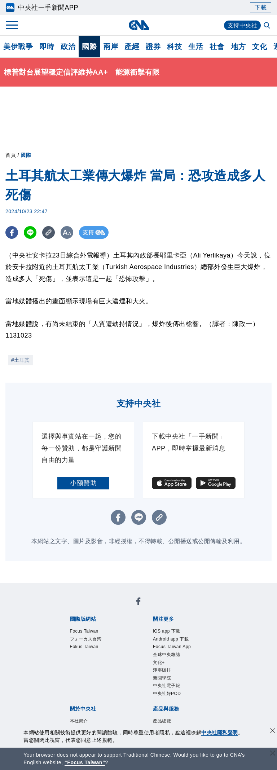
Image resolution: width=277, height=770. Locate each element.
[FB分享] (11, 232)
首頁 (10, 155)
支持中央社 (243, 25)
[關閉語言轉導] (272, 754)
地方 (238, 46)
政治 (68, 46)
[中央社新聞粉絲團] (138, 603)
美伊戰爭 (18, 46)
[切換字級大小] (67, 232)
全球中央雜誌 (169, 658)
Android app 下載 (175, 641)
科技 (174, 46)
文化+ (160, 667)
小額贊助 (83, 483)
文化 (259, 46)
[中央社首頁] (139, 25)
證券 (153, 46)
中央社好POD (170, 703)
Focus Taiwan (87, 632)
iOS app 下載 (169, 632)
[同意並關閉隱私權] (272, 731)
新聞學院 (164, 685)
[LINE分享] (30, 232)
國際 (89, 46)
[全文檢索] (268, 26)
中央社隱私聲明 (219, 732)
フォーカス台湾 (89, 641)
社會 (217, 46)
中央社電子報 (169, 694)
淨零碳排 (164, 676)
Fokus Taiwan (87, 650)
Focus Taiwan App (176, 650)
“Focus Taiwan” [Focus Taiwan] (85, 762)
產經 (131, 46)
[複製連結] (48, 232)
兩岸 (110, 46)
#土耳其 (20, 360)
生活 (195, 46)
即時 (46, 46)
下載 (261, 7)
